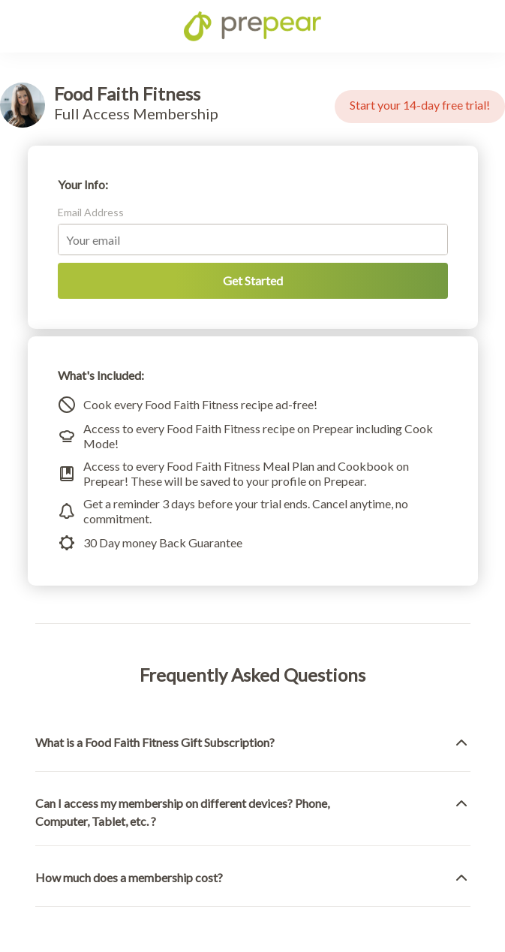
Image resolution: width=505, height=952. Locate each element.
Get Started (253, 280)
